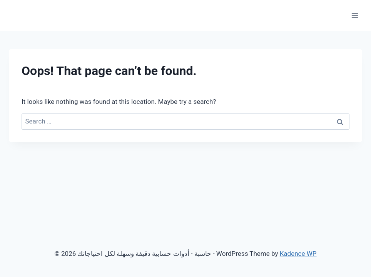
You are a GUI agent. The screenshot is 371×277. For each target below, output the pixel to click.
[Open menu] (355, 15)
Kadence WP (298, 253)
